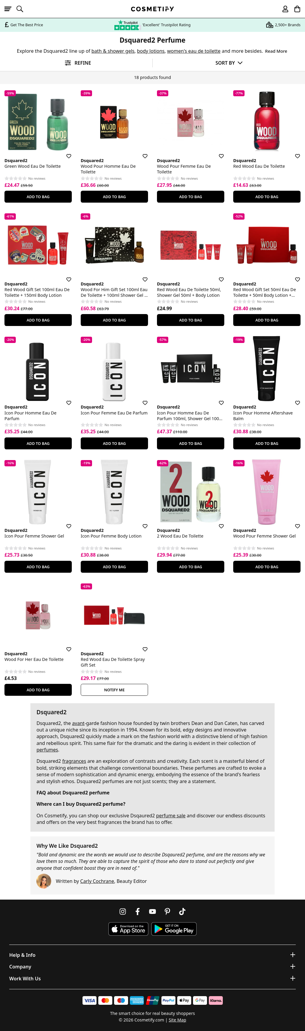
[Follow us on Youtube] (152, 911)
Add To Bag (38, 196)
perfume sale (171, 815)
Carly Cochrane (97, 881)
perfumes (47, 749)
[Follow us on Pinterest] (167, 911)
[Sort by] (229, 63)
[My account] (283, 9)
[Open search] (22, 9)
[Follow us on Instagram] (123, 911)
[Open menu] (10, 9)
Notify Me (114, 689)
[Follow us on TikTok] (182, 911)
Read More (276, 51)
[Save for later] (64, 152)
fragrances (74, 761)
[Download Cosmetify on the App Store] (128, 929)
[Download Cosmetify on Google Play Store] (174, 929)
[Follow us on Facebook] (138, 911)
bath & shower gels (112, 51)
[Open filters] (76, 63)
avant (78, 723)
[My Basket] (295, 9)
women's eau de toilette (193, 51)
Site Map (177, 1020)
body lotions (151, 51)
